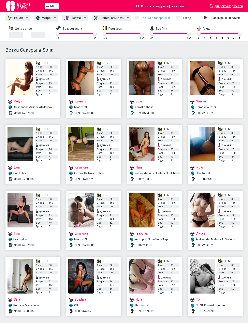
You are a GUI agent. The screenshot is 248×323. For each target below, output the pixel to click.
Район (15, 18)
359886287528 (24, 113)
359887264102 (206, 179)
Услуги (72, 18)
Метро (43, 18)
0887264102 (205, 113)
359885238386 (84, 113)
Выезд (186, 18)
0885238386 (144, 179)
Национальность (109, 18)
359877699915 (145, 311)
